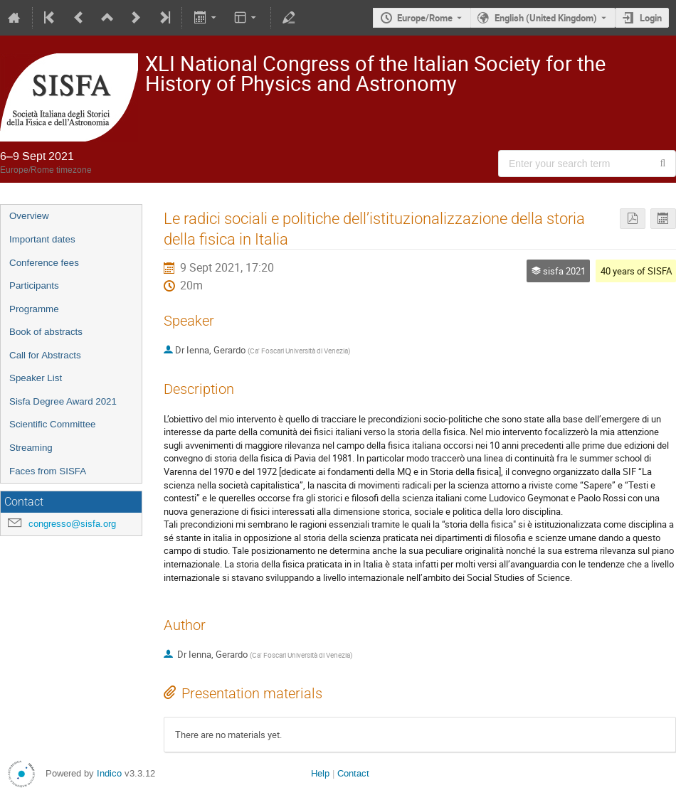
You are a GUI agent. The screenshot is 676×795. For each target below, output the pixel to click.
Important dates (42, 239)
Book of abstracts (46, 331)
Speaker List (35, 378)
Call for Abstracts (45, 355)
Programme (34, 309)
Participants (34, 285)
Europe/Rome (425, 17)
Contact (353, 773)
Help (320, 773)
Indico (109, 773)
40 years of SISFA (636, 271)
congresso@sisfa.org (72, 524)
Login (651, 17)
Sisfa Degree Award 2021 (63, 401)
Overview (29, 215)
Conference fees (44, 262)
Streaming (31, 447)
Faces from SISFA (47, 471)
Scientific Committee (52, 424)
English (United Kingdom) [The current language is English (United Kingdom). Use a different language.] (546, 17)
